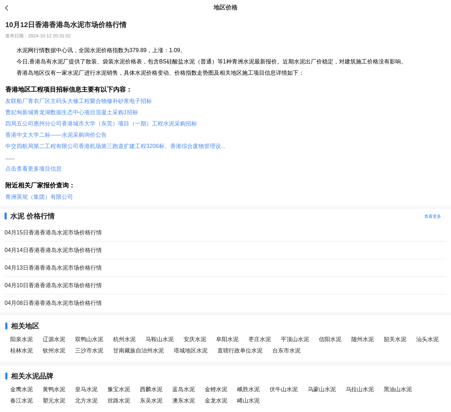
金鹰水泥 (21, 389)
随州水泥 (362, 339)
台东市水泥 (286, 350)
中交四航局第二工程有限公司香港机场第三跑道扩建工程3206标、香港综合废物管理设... (115, 146)
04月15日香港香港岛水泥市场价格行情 (53, 232)
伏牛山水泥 (284, 389)
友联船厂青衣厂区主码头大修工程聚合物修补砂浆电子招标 (78, 101)
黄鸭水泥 (54, 389)
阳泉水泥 (21, 339)
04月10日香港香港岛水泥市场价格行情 (53, 285)
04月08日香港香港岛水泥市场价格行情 (53, 303)
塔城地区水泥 (191, 350)
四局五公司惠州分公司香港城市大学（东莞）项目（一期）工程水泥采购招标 (101, 124)
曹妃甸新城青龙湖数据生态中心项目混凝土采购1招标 (71, 112)
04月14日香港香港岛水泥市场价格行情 (53, 250)
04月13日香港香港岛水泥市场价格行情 (53, 268)
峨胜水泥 (248, 389)
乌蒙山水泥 (322, 389)
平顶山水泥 (295, 339)
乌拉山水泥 (360, 389)
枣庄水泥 (259, 339)
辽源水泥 (54, 339)
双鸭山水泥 (89, 339)
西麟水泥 (151, 389)
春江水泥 (21, 401)
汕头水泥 (427, 339)
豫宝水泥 (118, 389)
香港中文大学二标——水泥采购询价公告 (56, 135)
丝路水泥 (118, 401)
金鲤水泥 (216, 389)
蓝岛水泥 (183, 389)
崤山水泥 (248, 401)
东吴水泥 (151, 401)
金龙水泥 (216, 401)
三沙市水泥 (89, 350)
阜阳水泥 (227, 339)
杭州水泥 (124, 339)
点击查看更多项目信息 (33, 169)
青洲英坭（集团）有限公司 (39, 197)
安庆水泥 (195, 339)
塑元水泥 (54, 401)
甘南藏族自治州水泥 (138, 350)
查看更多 (432, 216)
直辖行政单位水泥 (239, 350)
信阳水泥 (330, 339)
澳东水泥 (183, 401)
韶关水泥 (395, 339)
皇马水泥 (86, 389)
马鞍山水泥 (160, 339)
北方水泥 (86, 401)
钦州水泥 (54, 350)
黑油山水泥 (398, 389)
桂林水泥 (21, 350)
